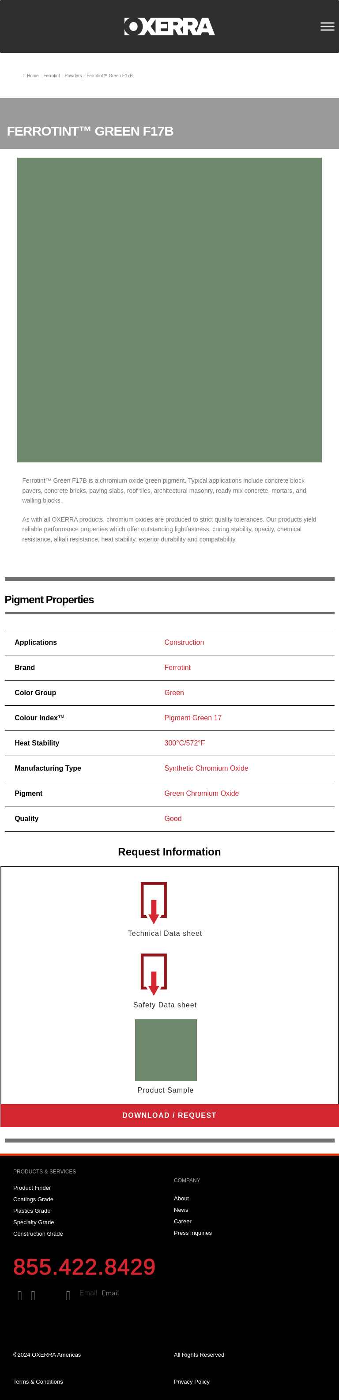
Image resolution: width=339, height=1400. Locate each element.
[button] (169, 1115)
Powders (73, 75)
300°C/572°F (184, 743)
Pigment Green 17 (193, 718)
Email (88, 1293)
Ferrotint (51, 75)
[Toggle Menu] (327, 26)
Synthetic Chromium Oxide (206, 768)
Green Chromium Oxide (201, 793)
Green (174, 692)
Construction (184, 642)
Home (33, 75)
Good (172, 818)
